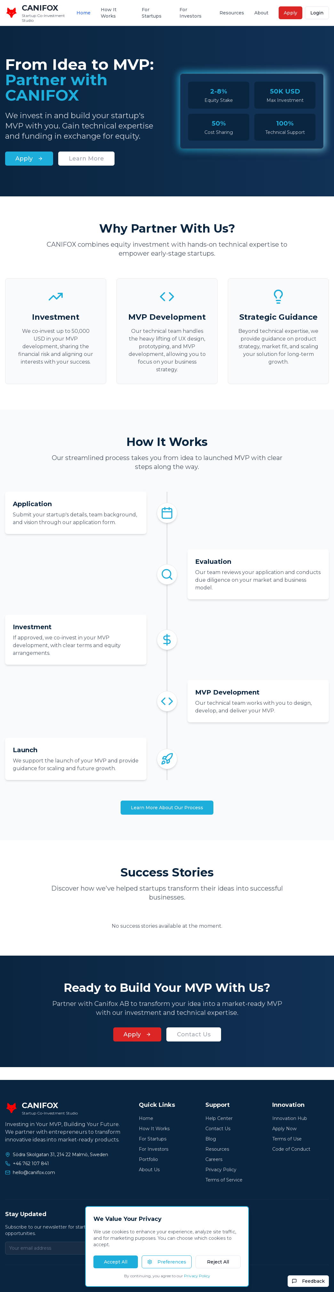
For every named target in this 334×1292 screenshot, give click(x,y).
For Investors (190, 13)
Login (316, 13)
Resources (231, 13)
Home (83, 13)
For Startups (152, 13)
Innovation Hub (289, 1118)
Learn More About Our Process (167, 808)
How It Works (108, 13)
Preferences (166, 1262)
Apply (290, 13)
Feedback (308, 1281)
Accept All (115, 1262)
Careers (213, 1159)
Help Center (219, 1118)
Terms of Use (287, 1139)
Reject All (218, 1262)
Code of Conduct (291, 1149)
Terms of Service (224, 1180)
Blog (210, 1139)
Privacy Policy (220, 1170)
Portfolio (148, 1159)
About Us (149, 1170)
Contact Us (194, 1034)
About (261, 13)
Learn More (86, 158)
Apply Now (284, 1129)
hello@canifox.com (34, 1172)
